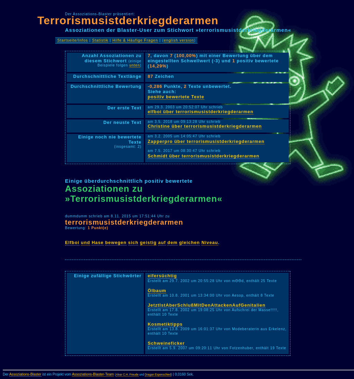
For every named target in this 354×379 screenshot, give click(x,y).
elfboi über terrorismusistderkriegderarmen (200, 111)
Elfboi (72, 242)
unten (134, 65)
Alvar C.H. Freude (127, 374)
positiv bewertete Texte (176, 96)
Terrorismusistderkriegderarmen (127, 20)
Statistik (100, 40)
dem (172, 242)
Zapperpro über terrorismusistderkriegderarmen (206, 141)
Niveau (210, 242)
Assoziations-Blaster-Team (93, 374)
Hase (98, 242)
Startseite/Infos (72, 40)
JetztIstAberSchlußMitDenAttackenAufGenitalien (207, 305)
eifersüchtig (162, 275)
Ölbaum (157, 290)
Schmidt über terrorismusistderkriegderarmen (203, 156)
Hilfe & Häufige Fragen (135, 40)
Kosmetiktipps (165, 324)
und (85, 242)
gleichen (189, 242)
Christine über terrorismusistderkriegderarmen (205, 126)
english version (179, 40)
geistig (148, 242)
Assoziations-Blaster (25, 374)
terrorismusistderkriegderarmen (124, 222)
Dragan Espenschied (158, 374)
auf (162, 242)
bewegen (116, 242)
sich (133, 242)
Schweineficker (166, 343)
